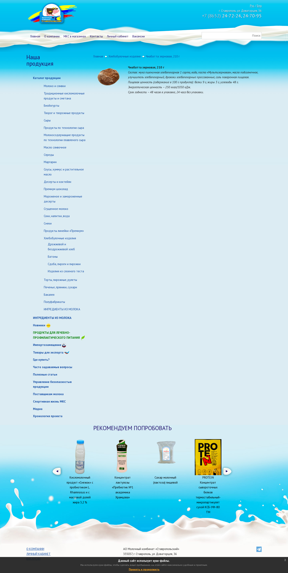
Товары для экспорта (48, 352)
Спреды (49, 155)
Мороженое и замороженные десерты (63, 198)
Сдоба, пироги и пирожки (64, 264)
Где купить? (41, 360)
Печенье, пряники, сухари (60, 287)
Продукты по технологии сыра (64, 128)
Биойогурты (51, 105)
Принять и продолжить (144, 569)
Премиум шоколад (56, 189)
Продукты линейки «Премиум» (64, 231)
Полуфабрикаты (54, 302)
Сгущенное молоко (56, 209)
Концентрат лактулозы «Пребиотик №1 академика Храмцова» (122, 487)
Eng (259, 6)
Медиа (37, 409)
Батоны (53, 256)
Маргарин (50, 162)
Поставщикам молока (48, 394)
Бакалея (49, 295)
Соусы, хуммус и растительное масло (64, 171)
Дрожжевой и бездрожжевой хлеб (61, 246)
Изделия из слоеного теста (66, 271)
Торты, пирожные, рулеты (60, 280)
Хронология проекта (47, 416)
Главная (35, 36)
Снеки (48, 223)
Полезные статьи (45, 374)
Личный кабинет (117, 36)
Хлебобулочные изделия (60, 238)
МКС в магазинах (75, 36)
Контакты (96, 36)
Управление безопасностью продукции (52, 384)
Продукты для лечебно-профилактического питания (59, 335)
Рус (252, 6)
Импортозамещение (47, 345)
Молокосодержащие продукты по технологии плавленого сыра (64, 137)
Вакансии (138, 36)
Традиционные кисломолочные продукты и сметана (64, 95)
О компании (52, 36)
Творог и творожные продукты (64, 113)
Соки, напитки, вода (57, 216)
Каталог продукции (47, 78)
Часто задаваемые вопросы (52, 367)
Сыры (47, 120)
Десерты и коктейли (57, 182)
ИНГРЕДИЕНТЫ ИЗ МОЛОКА (62, 309)
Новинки (39, 325)
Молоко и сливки (55, 86)
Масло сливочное (55, 147)
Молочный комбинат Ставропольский (52, 14)
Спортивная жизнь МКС (49, 401)
